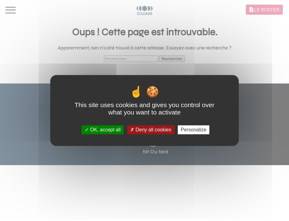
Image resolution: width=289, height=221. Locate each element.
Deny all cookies (150, 129)
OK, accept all (103, 129)
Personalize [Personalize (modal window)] (194, 129)
